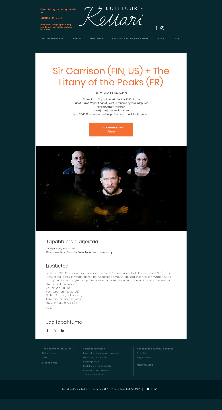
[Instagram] (155, 389)
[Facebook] (151, 389)
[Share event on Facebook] (47, 330)
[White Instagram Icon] (162, 28)
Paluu (111, 131)
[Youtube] (148, 389)
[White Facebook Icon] (156, 28)
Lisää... (49, 308)
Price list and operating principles (101, 353)
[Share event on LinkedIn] (62, 330)
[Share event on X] (55, 330)
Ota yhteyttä (145, 364)
